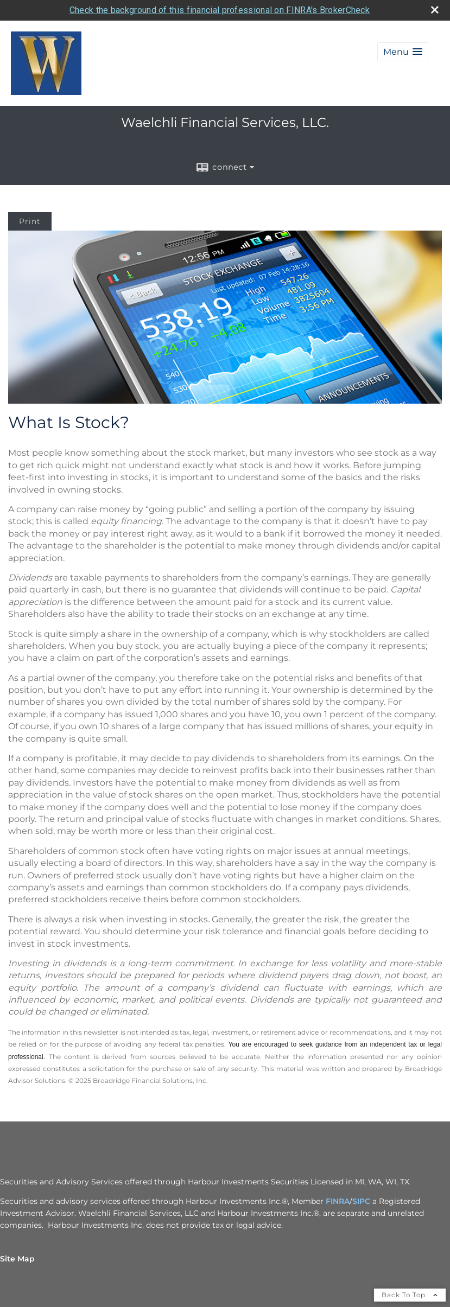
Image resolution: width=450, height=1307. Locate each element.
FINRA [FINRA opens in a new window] (338, 1201)
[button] (402, 51)
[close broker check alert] (434, 9)
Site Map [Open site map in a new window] (17, 1259)
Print (30, 221)
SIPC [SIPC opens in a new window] (361, 1201)
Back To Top (410, 1295)
